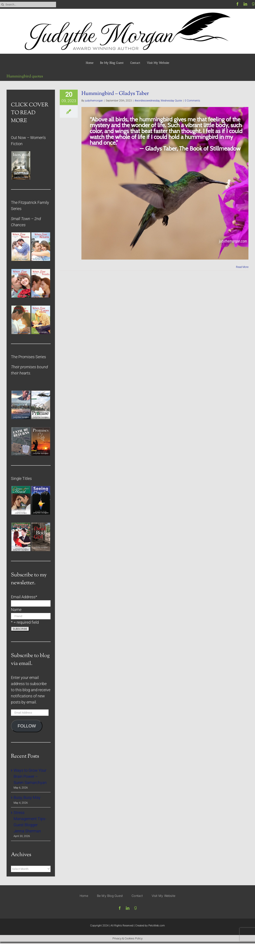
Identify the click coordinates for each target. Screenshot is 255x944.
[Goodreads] (135, 908)
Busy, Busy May (27, 797)
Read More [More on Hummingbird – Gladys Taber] (242, 267)
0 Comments (192, 100)
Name (16, 609)
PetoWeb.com (156, 925)
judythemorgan (94, 100)
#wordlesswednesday (147, 100)
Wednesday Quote (171, 100)
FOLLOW (27, 725)
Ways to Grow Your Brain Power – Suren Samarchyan (30, 776)
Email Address (24, 597)
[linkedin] (245, 4)
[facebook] (237, 4)
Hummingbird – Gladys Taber (115, 93)
